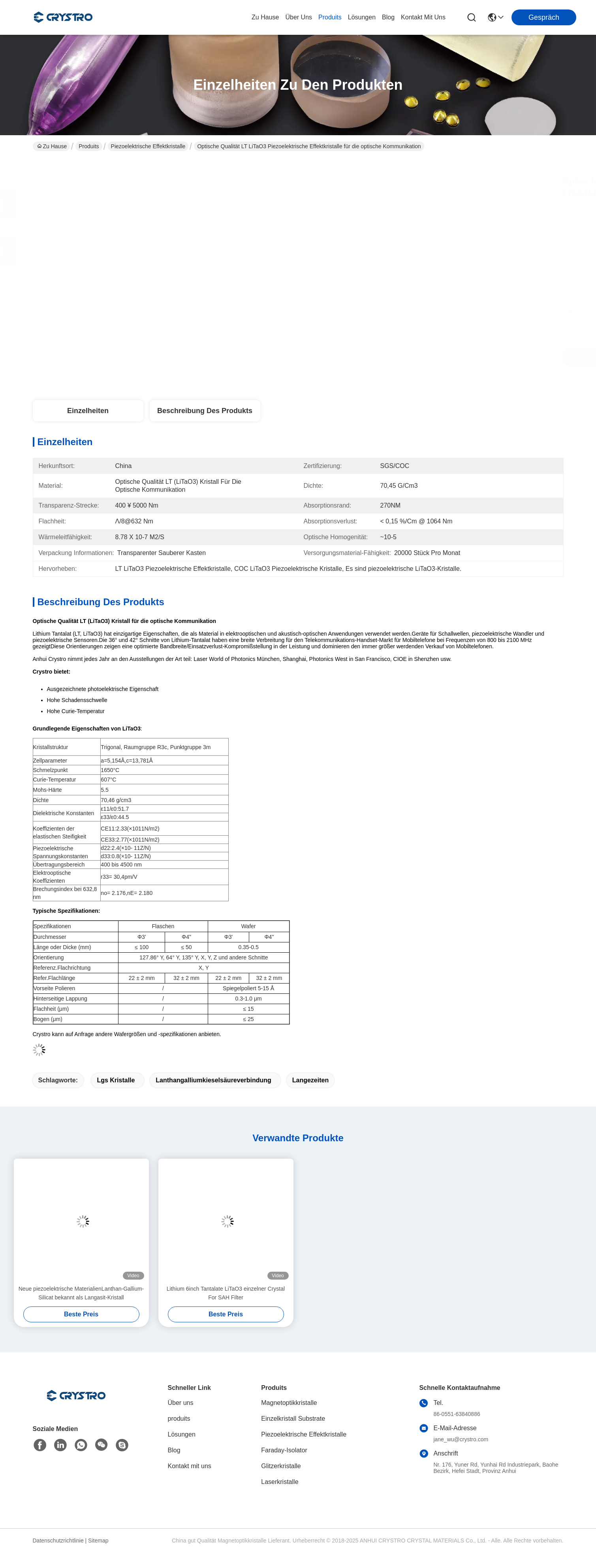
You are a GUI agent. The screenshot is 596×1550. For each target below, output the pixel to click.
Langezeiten (310, 1080)
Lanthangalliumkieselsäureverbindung (213, 1080)
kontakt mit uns (423, 17)
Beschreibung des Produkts (204, 411)
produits (330, 17)
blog (388, 17)
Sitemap (98, 1540)
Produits (89, 146)
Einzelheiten (88, 411)
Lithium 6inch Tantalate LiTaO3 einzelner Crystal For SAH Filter (226, 1293)
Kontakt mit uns (189, 1466)
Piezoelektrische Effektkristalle (148, 146)
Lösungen (182, 1434)
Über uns (298, 17)
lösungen (362, 17)
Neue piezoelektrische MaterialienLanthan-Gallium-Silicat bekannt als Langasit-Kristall (81, 1293)
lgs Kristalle (116, 1080)
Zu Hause (265, 17)
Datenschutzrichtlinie (58, 1540)
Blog (174, 1450)
